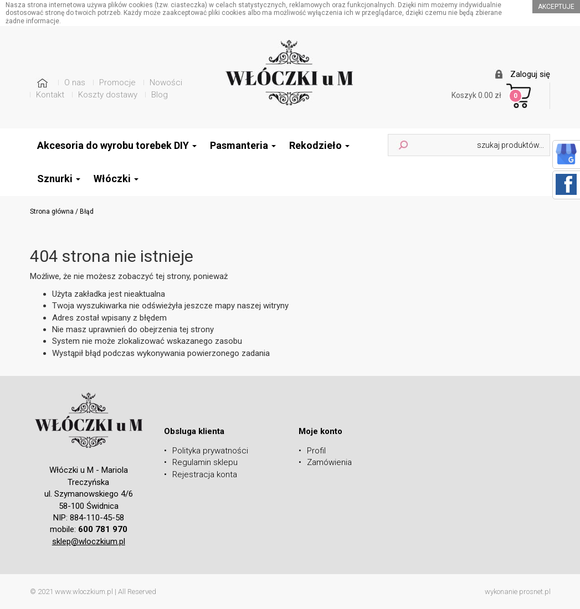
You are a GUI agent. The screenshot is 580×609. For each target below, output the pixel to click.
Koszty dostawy (107, 95)
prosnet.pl (535, 591)
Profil (316, 451)
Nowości (166, 82)
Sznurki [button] (58, 178)
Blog (159, 95)
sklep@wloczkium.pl (88, 541)
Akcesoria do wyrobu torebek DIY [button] (117, 145)
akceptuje (556, 7)
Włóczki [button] (116, 178)
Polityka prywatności (210, 451)
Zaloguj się (530, 74)
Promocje (117, 82)
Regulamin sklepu (205, 462)
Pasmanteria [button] (243, 145)
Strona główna (52, 211)
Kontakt (50, 95)
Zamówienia (329, 462)
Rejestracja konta (204, 474)
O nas (74, 82)
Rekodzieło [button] (319, 145)
